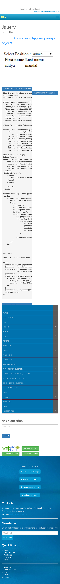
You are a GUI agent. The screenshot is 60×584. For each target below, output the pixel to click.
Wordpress (8, 555)
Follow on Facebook (30, 487)
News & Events (29, 9)
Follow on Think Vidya (30, 472)
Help (5, 572)
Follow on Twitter (30, 495)
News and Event (10, 570)
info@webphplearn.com (19, 514)
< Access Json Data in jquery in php (17, 89)
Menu (3, 17)
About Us (7, 567)
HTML (6, 560)
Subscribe (7, 537)
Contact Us (8, 577)
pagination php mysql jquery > (45, 93)
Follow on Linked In (30, 479)
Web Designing (9, 552)
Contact (37, 9)
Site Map (7, 575)
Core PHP (7, 557)
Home (22, 9)
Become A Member (10, 454)
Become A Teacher (31, 454)
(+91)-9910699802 (30, 448)
